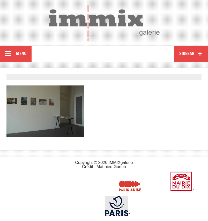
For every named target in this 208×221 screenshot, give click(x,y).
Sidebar (186, 53)
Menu (21, 53)
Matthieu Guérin (111, 166)
